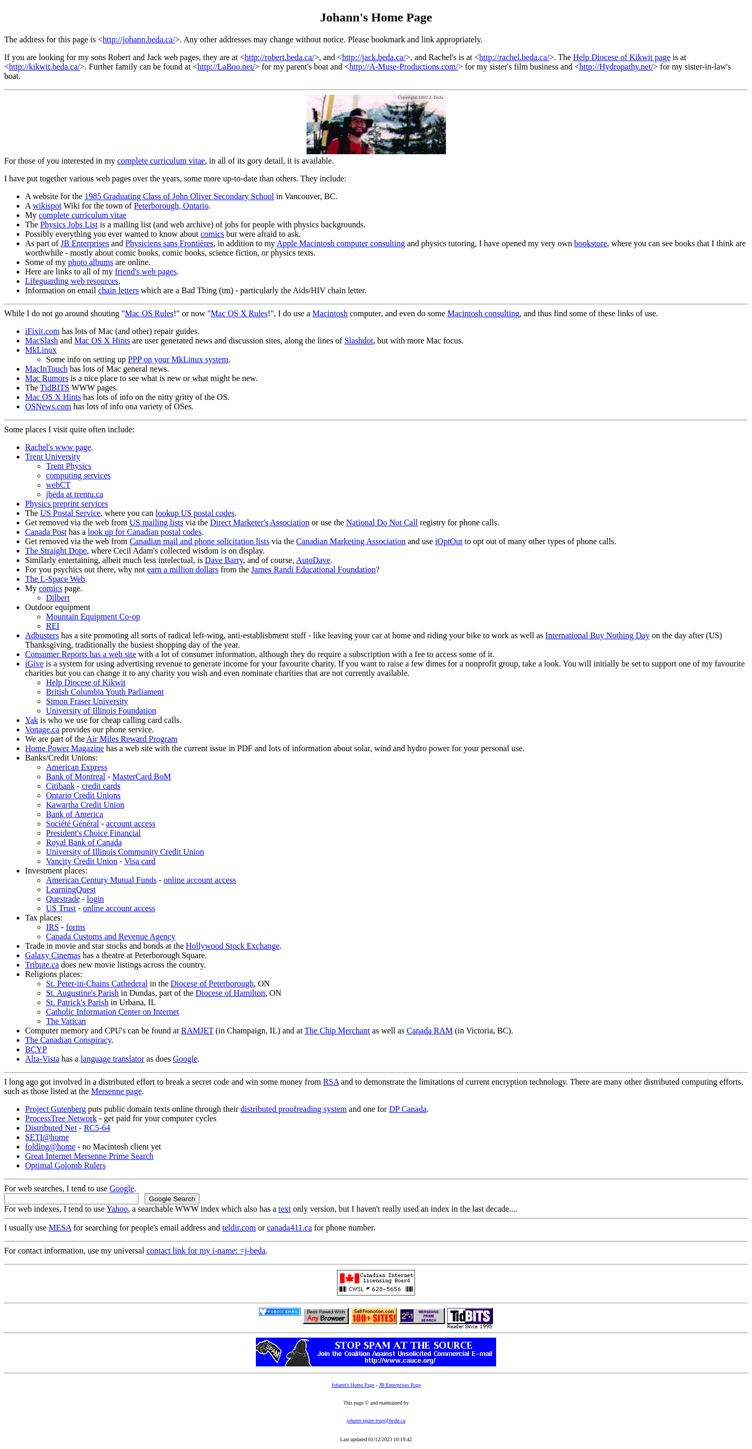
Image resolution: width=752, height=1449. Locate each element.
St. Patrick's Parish (77, 1002)
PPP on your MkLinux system (178, 359)
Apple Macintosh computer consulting (341, 243)
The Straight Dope (56, 550)
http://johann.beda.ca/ (139, 39)
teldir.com (238, 1227)
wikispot (47, 205)
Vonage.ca (42, 729)
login (95, 898)
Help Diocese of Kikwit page (622, 57)
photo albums (90, 262)
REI (53, 626)
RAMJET (197, 1030)
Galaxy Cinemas (52, 955)
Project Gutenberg (55, 1109)
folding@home (50, 1146)
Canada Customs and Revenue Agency (110, 936)
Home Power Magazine (64, 748)
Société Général (72, 823)
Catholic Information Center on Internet (112, 1011)
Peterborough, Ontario (171, 205)
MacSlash (41, 340)
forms (75, 927)
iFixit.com (42, 331)
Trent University (52, 456)
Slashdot (358, 340)
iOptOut (448, 541)
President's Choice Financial (93, 833)
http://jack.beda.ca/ (374, 57)
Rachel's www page (58, 447)
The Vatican (66, 1021)
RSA (331, 1081)
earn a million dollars (182, 569)
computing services (78, 475)
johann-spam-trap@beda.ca (376, 1420)
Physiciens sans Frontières (169, 243)
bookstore (590, 243)
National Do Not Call (382, 522)
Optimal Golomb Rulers (65, 1165)
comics (212, 233)
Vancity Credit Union (82, 861)
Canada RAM (430, 1030)
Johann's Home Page (352, 1385)
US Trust (61, 908)
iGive (34, 663)
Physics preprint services (66, 503)
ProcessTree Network (61, 1118)
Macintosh (330, 313)
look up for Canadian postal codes (145, 531)
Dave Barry (224, 560)
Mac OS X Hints (102, 340)
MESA (60, 1227)
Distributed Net (51, 1127)
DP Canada (408, 1109)
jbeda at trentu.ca (74, 494)
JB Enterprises (85, 243)
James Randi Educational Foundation (313, 569)
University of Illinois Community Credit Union (125, 851)
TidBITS (54, 387)
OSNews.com (48, 406)
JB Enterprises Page (400, 1385)
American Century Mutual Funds (101, 880)
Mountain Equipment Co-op (93, 616)
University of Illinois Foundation (101, 710)
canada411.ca (289, 1227)
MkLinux (40, 350)
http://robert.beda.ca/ (279, 57)
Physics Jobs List (69, 224)
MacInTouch (46, 368)
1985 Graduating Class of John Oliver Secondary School (179, 196)
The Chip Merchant (337, 1030)
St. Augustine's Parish (82, 992)
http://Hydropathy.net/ (616, 66)
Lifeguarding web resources (72, 281)
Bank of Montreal (75, 776)
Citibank (60, 785)
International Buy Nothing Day (597, 635)
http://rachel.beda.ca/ (514, 57)
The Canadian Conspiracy (68, 1040)
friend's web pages (146, 271)
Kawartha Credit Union (85, 804)
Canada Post (46, 531)
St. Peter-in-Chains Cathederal (97, 983)
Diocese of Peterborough (212, 983)
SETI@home (47, 1137)
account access (131, 823)
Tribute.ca (42, 964)
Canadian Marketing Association (351, 541)
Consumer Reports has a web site (80, 654)
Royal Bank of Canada (84, 842)
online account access (199, 880)
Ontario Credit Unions (83, 795)
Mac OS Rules (149, 313)
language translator (112, 1058)
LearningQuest (71, 889)
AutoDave (313, 560)
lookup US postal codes (195, 513)
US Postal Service (70, 513)
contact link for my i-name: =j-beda (205, 1250)
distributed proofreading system (294, 1109)
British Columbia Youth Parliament (105, 691)
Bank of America (74, 814)
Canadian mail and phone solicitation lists (199, 541)
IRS (52, 927)
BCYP (36, 1049)
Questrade (63, 898)
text (284, 1208)
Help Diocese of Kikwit (85, 682)
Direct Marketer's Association (259, 522)
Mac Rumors (46, 378)
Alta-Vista (42, 1058)
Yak (31, 720)
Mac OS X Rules (239, 313)
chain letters (118, 290)
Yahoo (117, 1208)
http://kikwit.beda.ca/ (44, 66)
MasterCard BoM (141, 776)
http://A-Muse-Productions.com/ (403, 66)
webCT (58, 484)
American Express (77, 767)
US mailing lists (156, 522)
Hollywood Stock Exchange (233, 945)
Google (185, 1058)
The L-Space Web (55, 578)
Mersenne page (116, 1091)
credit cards (100, 785)
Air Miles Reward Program (132, 738)
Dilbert (57, 597)
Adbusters (42, 635)
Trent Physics (68, 466)
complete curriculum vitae (161, 160)
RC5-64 (97, 1127)
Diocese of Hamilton (230, 992)
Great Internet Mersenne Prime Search (89, 1156)
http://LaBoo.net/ (226, 66)
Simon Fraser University (87, 701)
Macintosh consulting (483, 313)
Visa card (140, 861)
